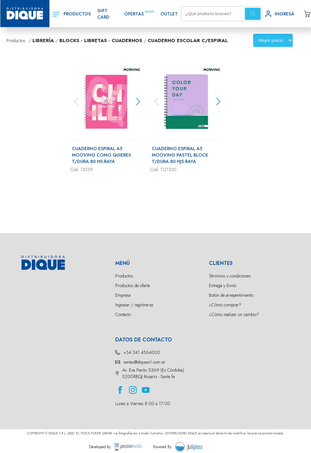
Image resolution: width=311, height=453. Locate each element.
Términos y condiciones (230, 276)
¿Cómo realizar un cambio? (234, 314)
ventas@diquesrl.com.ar (144, 362)
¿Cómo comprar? (225, 305)
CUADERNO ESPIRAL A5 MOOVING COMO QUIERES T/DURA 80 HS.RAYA (101, 155)
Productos (124, 276)
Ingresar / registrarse (134, 305)
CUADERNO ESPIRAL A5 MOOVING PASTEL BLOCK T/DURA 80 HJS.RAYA (180, 155)
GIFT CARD (103, 13)
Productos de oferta (132, 285)
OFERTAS (134, 14)
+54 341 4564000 (141, 352)
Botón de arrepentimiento (231, 295)
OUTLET (169, 14)
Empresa (123, 295)
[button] (138, 102)
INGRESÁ (284, 14)
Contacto (123, 314)
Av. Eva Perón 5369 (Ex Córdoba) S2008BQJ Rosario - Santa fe (153, 373)
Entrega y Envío (222, 285)
